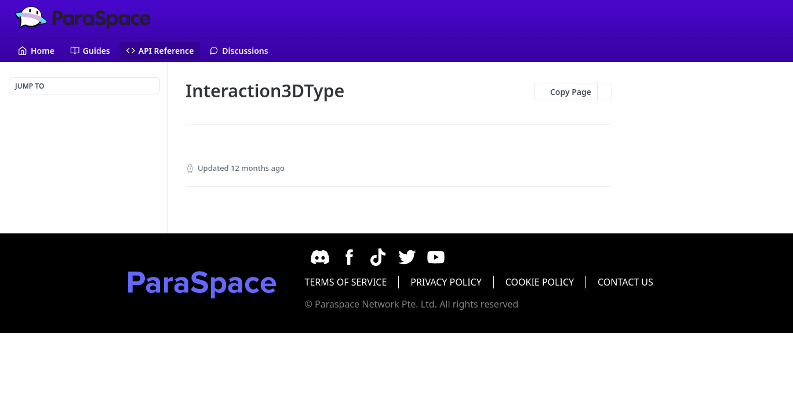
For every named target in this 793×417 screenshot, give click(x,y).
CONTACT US (640, 282)
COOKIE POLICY (555, 282)
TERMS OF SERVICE (360, 282)
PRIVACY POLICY (460, 282)
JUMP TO (29, 86)
